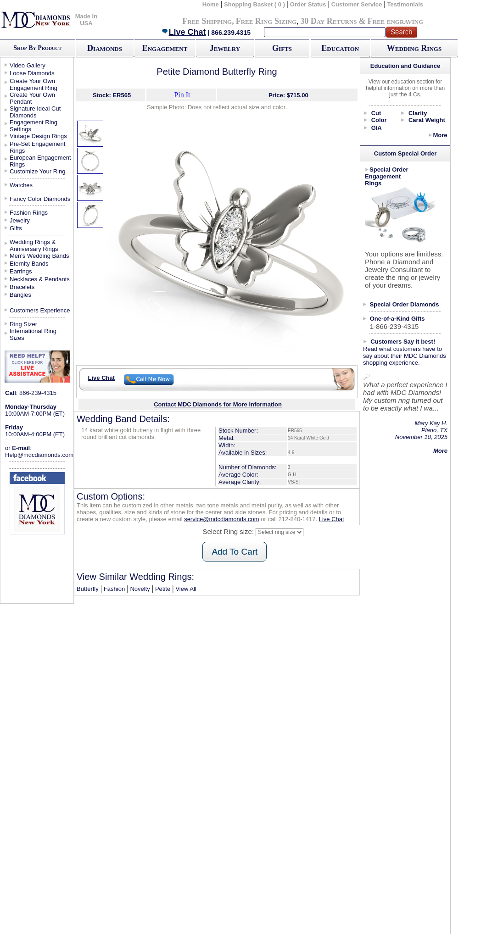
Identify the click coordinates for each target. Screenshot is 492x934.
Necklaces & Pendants (40, 279)
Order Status (308, 4)
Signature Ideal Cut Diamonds (35, 112)
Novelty (140, 588)
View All (185, 588)
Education (340, 48)
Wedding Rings (414, 48)
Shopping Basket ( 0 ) (255, 4)
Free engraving (395, 21)
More (440, 135)
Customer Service (356, 4)
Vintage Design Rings (38, 136)
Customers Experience (40, 310)
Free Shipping (207, 21)
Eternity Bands (29, 263)
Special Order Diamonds (404, 304)
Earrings (21, 271)
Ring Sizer (23, 324)
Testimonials (405, 4)
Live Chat (183, 32)
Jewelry (225, 48)
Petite (162, 588)
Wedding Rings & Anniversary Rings (34, 245)
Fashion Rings (29, 212)
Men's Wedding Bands (39, 255)
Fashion (114, 588)
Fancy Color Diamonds (40, 198)
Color (379, 120)
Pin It (182, 95)
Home (210, 4)
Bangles (20, 294)
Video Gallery (27, 65)
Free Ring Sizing (266, 21)
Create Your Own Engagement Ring (33, 84)
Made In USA (86, 20)
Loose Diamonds (32, 73)
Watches (21, 185)
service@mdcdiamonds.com (221, 519)
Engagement (165, 48)
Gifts (282, 48)
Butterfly (88, 588)
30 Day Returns (328, 21)
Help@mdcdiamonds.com (39, 454)
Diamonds (104, 48)
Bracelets (22, 287)
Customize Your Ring (37, 171)
